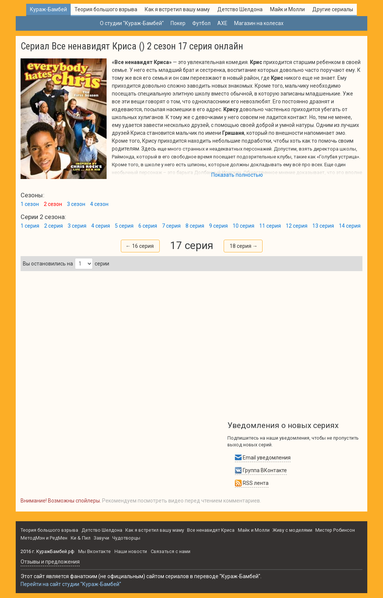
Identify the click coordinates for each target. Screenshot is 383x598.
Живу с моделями (292, 530)
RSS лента (252, 483)
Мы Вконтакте (94, 551)
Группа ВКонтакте (261, 470)
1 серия (30, 226)
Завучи (101, 538)
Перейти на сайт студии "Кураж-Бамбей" (71, 584)
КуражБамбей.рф (55, 551)
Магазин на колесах (259, 23)
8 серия (195, 226)
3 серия (77, 226)
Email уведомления (263, 458)
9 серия (218, 226)
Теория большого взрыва (105, 9)
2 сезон (53, 204)
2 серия (53, 226)
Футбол (201, 23)
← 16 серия (140, 246)
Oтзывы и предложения (50, 562)
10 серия (243, 226)
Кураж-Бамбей (48, 9)
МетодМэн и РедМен (44, 538)
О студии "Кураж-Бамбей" (132, 23)
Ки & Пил (81, 538)
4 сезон (99, 204)
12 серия (296, 226)
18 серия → (244, 246)
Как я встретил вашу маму (177, 9)
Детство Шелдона (240, 9)
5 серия (124, 226)
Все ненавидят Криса (211, 530)
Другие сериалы (332, 9)
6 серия (147, 226)
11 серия (270, 226)
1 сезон (30, 204)
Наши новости (130, 551)
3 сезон (76, 204)
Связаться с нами (170, 551)
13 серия (323, 226)
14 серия (350, 226)
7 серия (171, 226)
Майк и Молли (287, 9)
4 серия (100, 226)
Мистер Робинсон (335, 530)
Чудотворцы (126, 538)
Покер (178, 23)
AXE (222, 23)
